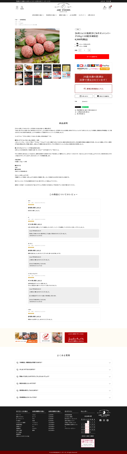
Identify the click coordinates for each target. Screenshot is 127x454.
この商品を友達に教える (82, 112)
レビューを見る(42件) (83, 44)
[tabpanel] (43, 45)
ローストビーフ (20, 418)
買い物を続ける (80, 114)
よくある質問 (73, 15)
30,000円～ (52, 426)
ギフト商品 (19, 432)
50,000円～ (52, 430)
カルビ (34, 415)
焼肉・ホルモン (20, 417)
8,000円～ (51, 420)
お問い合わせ (91, 15)
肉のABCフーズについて (71, 418)
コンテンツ (81, 15)
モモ (33, 418)
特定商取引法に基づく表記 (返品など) (86, 110)
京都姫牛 (18, 428)
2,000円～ (21, 23)
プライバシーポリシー (70, 428)
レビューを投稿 (81, 46)
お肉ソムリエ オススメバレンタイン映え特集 (28, 24)
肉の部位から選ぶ (50, 15)
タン (20, 21)
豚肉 (33, 430)
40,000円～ (52, 428)
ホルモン (34, 428)
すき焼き (18, 420)
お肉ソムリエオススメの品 (22, 436)
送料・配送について (70, 420)
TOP (16, 21)
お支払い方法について (70, 422)
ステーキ (18, 415)
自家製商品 (19, 424)
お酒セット (18, 426)
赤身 (33, 420)
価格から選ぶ (62, 15)
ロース (34, 417)
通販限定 (18, 434)
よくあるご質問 (68, 417)
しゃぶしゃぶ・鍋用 (20, 422)
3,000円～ (51, 417)
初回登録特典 (68, 415)
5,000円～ (51, 418)
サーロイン (35, 424)
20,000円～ (52, 424)
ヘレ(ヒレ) (35, 422)
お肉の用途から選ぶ (37, 15)
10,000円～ (52, 422)
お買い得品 (19, 430)
